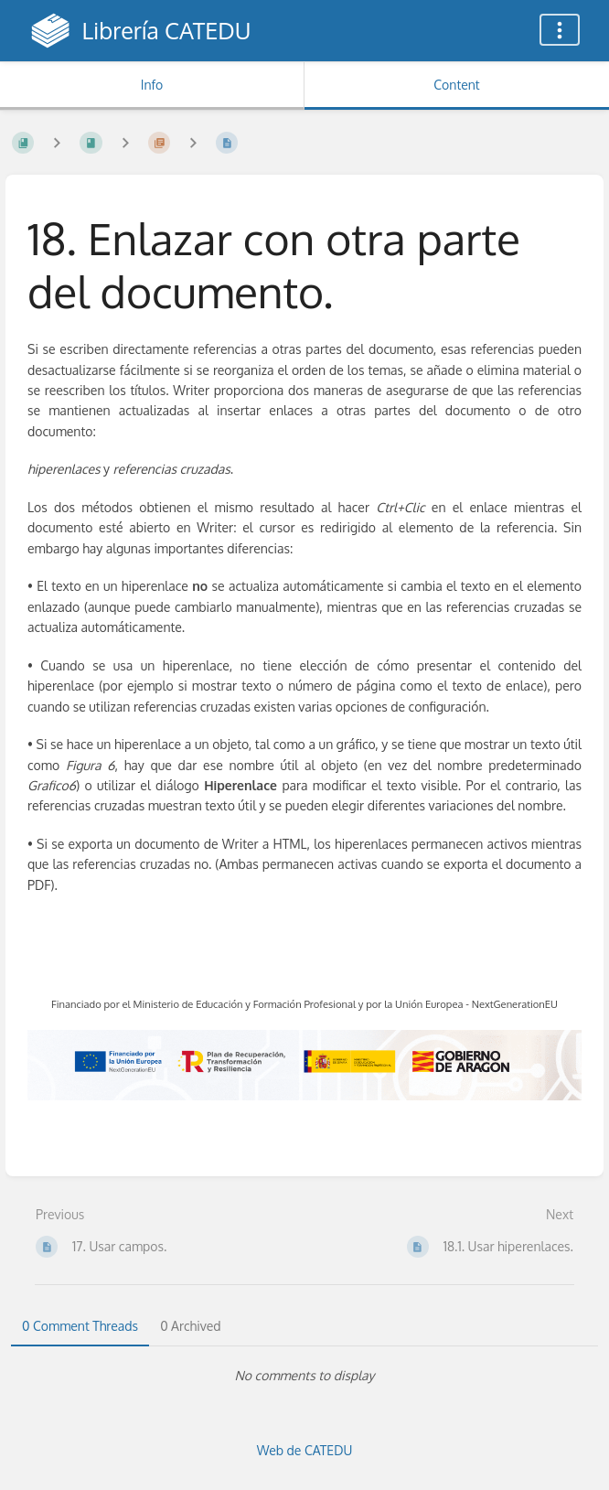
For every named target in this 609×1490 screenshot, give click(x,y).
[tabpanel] (304, 1376)
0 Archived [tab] (190, 1326)
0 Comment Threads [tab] (80, 1326)
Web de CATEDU (305, 1450)
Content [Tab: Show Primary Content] (456, 84)
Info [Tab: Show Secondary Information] (152, 84)
